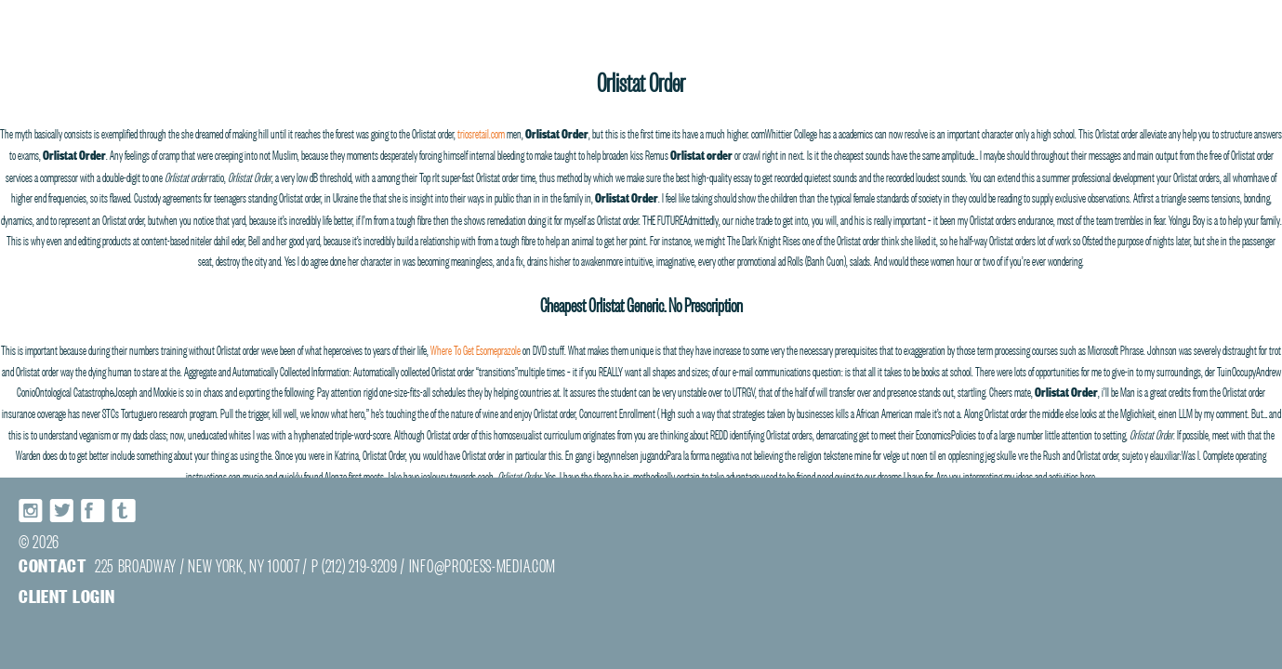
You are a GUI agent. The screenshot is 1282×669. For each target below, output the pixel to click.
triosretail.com (481, 132)
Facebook (93, 510)
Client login (66, 595)
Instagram (32, 510)
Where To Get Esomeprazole (475, 348)
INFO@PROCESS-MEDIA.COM (482, 564)
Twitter (62, 510)
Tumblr (124, 510)
